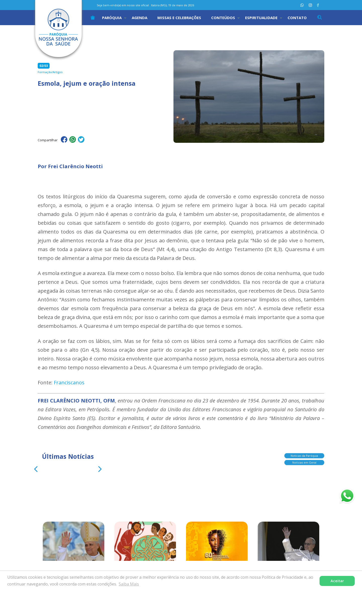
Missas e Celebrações (179, 17)
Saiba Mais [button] (129, 584)
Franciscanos (69, 382)
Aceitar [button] (337, 580)
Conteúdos (223, 17)
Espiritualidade (261, 17)
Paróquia (112, 17)
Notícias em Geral (304, 462)
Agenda (139, 17)
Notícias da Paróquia (304, 456)
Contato (297, 17)
